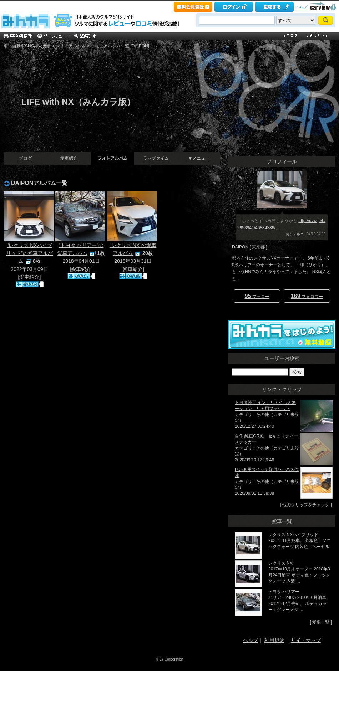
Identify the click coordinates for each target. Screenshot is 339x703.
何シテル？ (295, 234)
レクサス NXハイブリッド (293, 534)
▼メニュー (198, 158)
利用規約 (274, 640)
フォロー (256, 296)
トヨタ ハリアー (283, 591)
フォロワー (307, 296)
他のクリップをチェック (305, 504)
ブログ (25, 158)
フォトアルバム (71, 45)
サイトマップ (306, 640)
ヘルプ (302, 7)
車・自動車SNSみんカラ (27, 45)
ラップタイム (156, 158)
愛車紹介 (68, 158)
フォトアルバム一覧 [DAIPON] (120, 45)
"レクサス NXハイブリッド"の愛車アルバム (29, 253)
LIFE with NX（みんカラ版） (78, 102)
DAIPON (240, 247)
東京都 (258, 247)
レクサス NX (280, 563)
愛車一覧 (320, 622)
